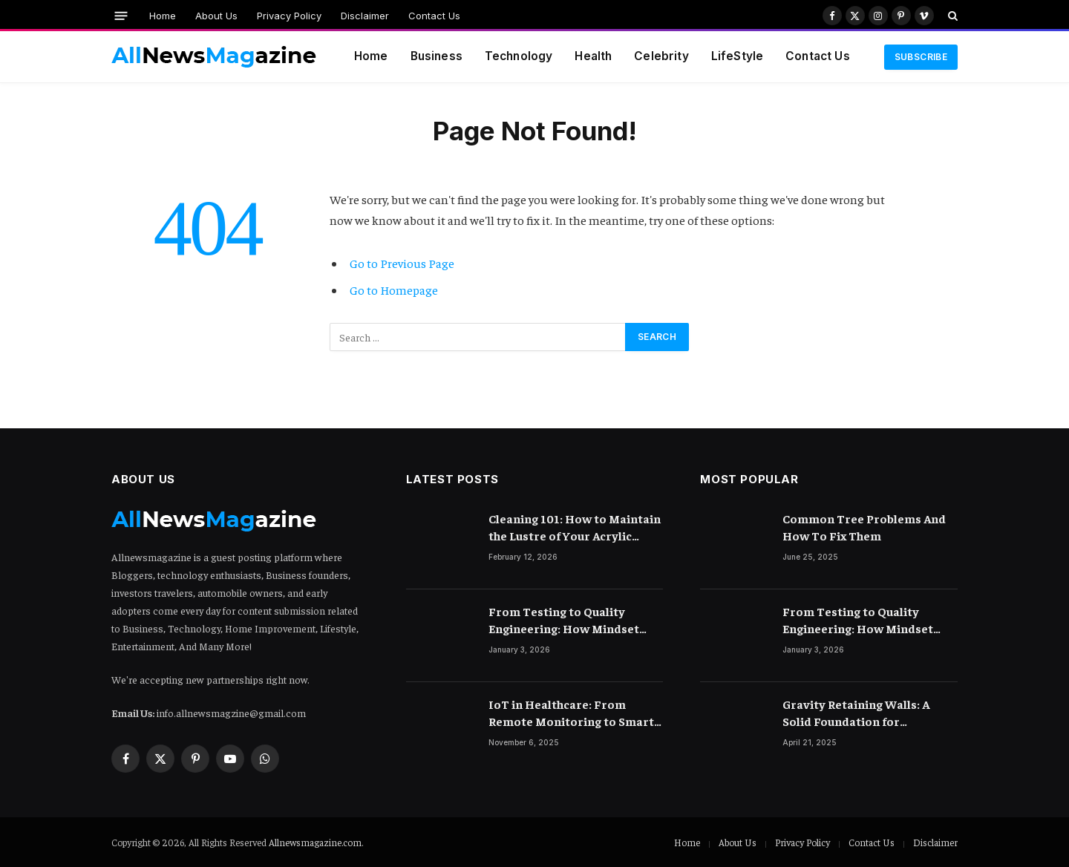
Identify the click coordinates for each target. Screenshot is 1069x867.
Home (162, 16)
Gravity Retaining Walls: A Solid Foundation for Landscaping (855, 713)
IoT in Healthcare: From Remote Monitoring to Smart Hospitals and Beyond (571, 713)
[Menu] (121, 15)
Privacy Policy (289, 16)
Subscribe (921, 56)
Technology (519, 56)
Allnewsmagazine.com (315, 842)
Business (436, 56)
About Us (216, 16)
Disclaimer (365, 16)
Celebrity (661, 56)
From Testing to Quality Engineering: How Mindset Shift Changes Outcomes (563, 620)
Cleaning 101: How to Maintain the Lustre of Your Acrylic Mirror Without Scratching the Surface (574, 527)
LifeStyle (737, 56)
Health (593, 56)
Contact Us (434, 16)
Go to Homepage (394, 290)
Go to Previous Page (402, 263)
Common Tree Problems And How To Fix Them (864, 527)
